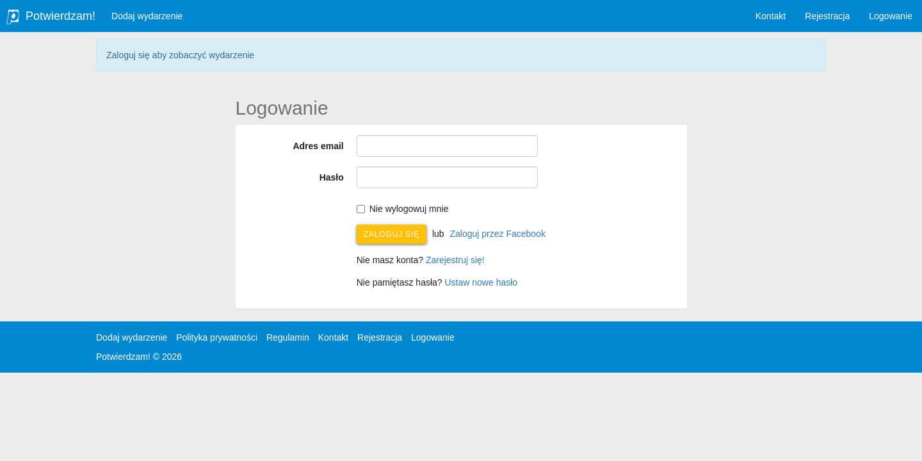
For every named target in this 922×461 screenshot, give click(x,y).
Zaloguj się (391, 234)
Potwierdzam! (60, 16)
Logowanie (890, 16)
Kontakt (771, 16)
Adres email (318, 146)
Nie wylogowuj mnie (403, 209)
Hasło (331, 177)
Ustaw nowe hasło (481, 282)
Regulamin (287, 337)
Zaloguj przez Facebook (497, 234)
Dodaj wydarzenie (146, 16)
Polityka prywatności (216, 337)
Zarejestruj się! (455, 260)
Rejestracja (827, 16)
